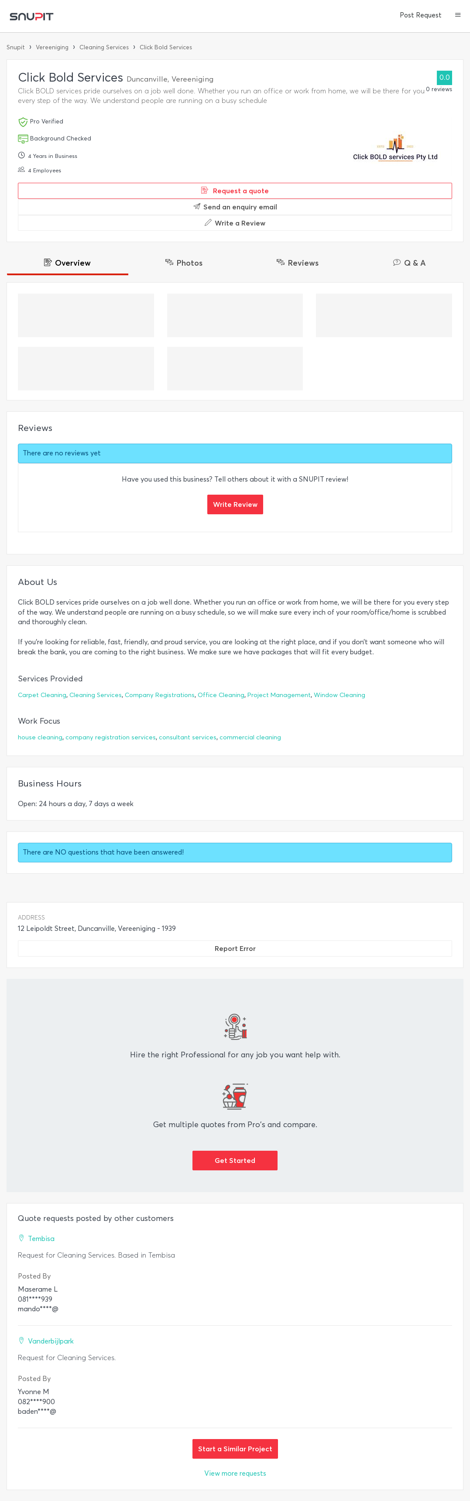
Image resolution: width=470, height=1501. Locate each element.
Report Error (235, 948)
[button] (458, 15)
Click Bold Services (166, 47)
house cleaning (40, 737)
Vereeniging (52, 47)
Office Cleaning (221, 695)
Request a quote (235, 190)
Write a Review (235, 223)
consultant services (187, 737)
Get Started (235, 1160)
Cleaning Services (104, 47)
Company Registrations (160, 695)
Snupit (16, 47)
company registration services (110, 737)
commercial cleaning (250, 737)
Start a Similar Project (235, 1448)
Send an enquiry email (235, 206)
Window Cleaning (339, 695)
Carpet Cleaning (42, 695)
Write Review (235, 504)
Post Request (421, 15)
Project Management (279, 695)
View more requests (235, 1473)
